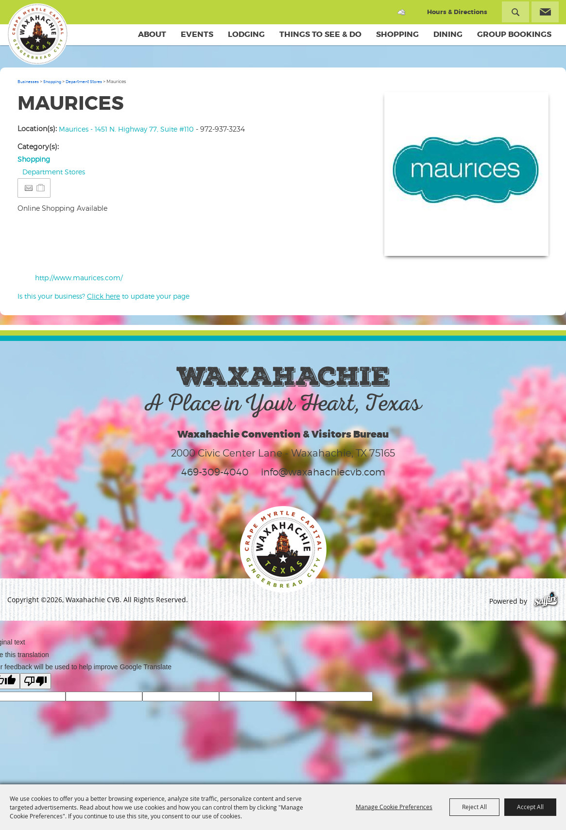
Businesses (28, 82)
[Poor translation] (35, 682)
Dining (448, 34)
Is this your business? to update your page (103, 296)
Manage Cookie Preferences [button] (394, 807)
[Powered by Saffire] (546, 601)
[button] (466, 174)
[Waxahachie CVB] (38, 34)
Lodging (246, 34)
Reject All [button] (474, 807)
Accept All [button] (530, 807)
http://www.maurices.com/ (78, 278)
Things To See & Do (320, 34)
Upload (529, 243)
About (152, 34)
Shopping (397, 34)
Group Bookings (514, 34)
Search (515, 11)
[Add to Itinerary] (41, 188)
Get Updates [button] (545, 11)
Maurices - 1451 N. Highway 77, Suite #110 (126, 129)
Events (197, 34)
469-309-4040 (215, 472)
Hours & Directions (457, 12)
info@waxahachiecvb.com (323, 472)
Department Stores (84, 82)
